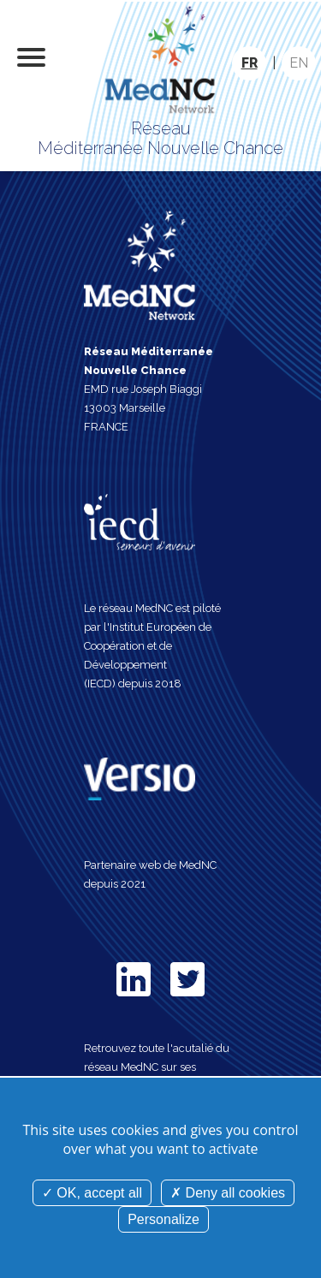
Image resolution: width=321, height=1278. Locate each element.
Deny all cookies (227, 1193)
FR (249, 63)
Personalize (163, 1219)
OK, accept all (92, 1193)
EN (298, 63)
